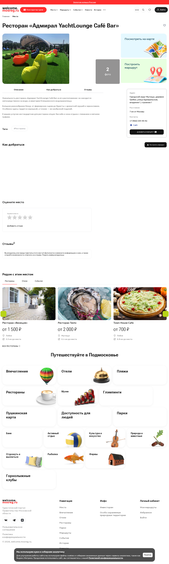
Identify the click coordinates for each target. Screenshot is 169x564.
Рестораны (15, 392)
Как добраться (54, 89)
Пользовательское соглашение (12, 528)
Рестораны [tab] (9, 281)
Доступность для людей (75, 415)
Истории (97, 10)
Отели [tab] (24, 281)
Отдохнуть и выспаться (13, 455)
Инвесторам (106, 507)
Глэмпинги (112, 392)
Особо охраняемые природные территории (113, 514)
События (78, 10)
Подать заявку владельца (53, 255)
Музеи (65, 391)
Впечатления (17, 371)
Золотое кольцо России (84, 2)
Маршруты (65, 10)
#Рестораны (19, 128)
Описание (18, 89)
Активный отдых (53, 434)
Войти (143, 517)
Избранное (146, 512)
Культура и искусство (95, 434)
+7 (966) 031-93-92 (138, 121)
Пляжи (122, 371)
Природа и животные (137, 434)
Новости (88, 10)
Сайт (134, 125)
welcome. (9, 501)
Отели (66, 371)
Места (54, 10)
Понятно (147, 555)
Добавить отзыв (15, 226)
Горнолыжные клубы (18, 478)
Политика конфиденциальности (13, 535)
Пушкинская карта (16, 415)
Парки (122, 413)
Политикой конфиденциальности (106, 558)
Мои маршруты (148, 507)
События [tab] (39, 281)
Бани (9, 433)
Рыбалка (53, 454)
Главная (6, 16)
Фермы (93, 454)
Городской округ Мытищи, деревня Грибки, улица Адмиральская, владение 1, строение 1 (147, 100)
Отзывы (88, 89)
